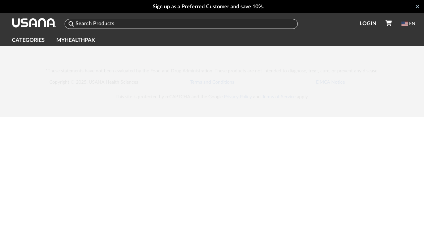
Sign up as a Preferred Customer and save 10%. (208, 6)
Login (368, 23)
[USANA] (34, 24)
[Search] (181, 24)
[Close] (417, 7)
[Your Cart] (389, 23)
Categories (28, 40)
